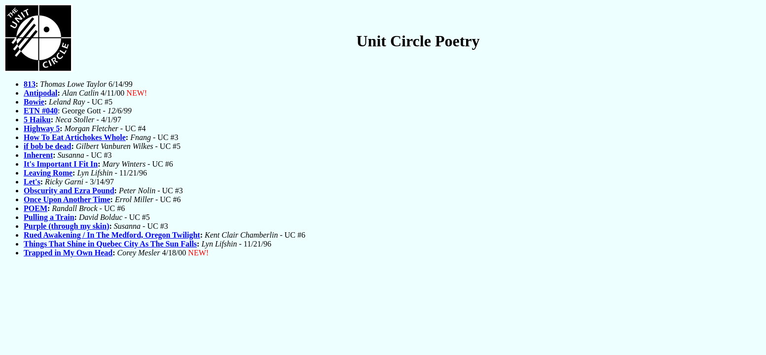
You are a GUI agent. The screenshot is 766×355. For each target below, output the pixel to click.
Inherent (38, 155)
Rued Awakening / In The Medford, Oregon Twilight (112, 235)
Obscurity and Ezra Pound (69, 190)
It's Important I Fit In (61, 164)
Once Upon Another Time (67, 199)
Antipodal (40, 93)
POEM (35, 208)
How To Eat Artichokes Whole (75, 137)
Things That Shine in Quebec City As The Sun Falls (110, 244)
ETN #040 (41, 110)
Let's (32, 182)
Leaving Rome (48, 173)
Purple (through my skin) (66, 226)
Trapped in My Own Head (68, 252)
